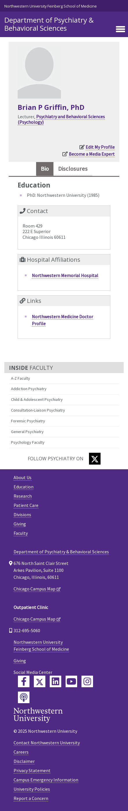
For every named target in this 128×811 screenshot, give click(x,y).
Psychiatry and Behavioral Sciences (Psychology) (61, 119)
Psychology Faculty (27, 442)
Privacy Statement (32, 770)
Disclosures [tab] (73, 168)
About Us (22, 477)
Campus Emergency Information (46, 780)
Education (24, 487)
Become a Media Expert (92, 154)
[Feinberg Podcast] (23, 697)
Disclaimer (24, 761)
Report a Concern (31, 798)
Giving (20, 524)
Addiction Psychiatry (29, 388)
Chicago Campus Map (34, 589)
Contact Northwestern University (47, 742)
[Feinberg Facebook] (23, 681)
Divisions (22, 514)
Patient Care (26, 505)
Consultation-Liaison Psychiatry (38, 410)
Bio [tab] (45, 168)
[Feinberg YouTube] (71, 681)
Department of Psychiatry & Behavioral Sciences (49, 24)
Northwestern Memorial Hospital (65, 275)
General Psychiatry (27, 431)
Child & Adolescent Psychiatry (37, 399)
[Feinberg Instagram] (87, 681)
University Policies (32, 789)
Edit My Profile (100, 147)
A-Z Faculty (20, 378)
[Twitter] (95, 459)
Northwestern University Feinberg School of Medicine (50, 6)
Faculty (21, 533)
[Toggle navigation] (120, 29)
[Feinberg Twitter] (39, 681)
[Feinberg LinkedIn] (55, 681)
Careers (21, 752)
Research (23, 496)
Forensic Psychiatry (28, 420)
